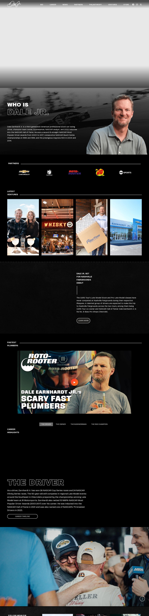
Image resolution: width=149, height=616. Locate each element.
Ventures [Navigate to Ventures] (112, 5)
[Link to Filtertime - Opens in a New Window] (92, 227)
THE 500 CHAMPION (103, 425)
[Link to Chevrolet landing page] (24, 172)
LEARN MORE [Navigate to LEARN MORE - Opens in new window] (90, 321)
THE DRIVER (42, 425)
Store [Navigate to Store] (126, 5)
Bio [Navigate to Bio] (41, 5)
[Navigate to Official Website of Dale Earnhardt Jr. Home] (14, 4)
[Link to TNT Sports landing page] (125, 172)
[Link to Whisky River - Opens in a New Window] (57, 227)
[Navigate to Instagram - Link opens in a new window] (137, 5)
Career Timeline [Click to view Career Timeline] (22, 516)
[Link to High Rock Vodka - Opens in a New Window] (23, 227)
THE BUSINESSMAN (78, 425)
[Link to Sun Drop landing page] (100, 172)
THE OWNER (58, 425)
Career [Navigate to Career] (53, 5)
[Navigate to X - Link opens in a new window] (141, 5)
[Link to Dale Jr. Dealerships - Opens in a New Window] (126, 227)
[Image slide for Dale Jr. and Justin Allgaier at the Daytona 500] (74, 566)
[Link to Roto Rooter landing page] (74, 172)
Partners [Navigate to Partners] (78, 5)
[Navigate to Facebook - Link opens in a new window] (133, 5)
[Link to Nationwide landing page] (49, 172)
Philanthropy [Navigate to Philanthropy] (95, 5)
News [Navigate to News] (65, 5)
